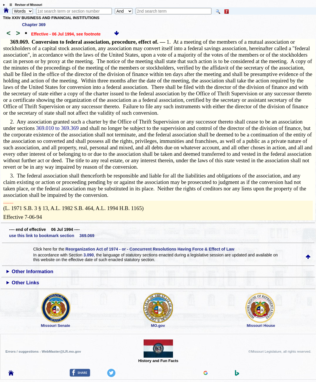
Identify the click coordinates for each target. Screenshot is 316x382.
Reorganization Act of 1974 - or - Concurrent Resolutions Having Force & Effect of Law (149, 249)
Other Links (25, 282)
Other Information (32, 271)
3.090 (88, 255)
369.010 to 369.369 (57, 128)
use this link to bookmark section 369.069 (51, 235)
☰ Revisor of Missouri (24, 4)
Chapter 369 (34, 24)
